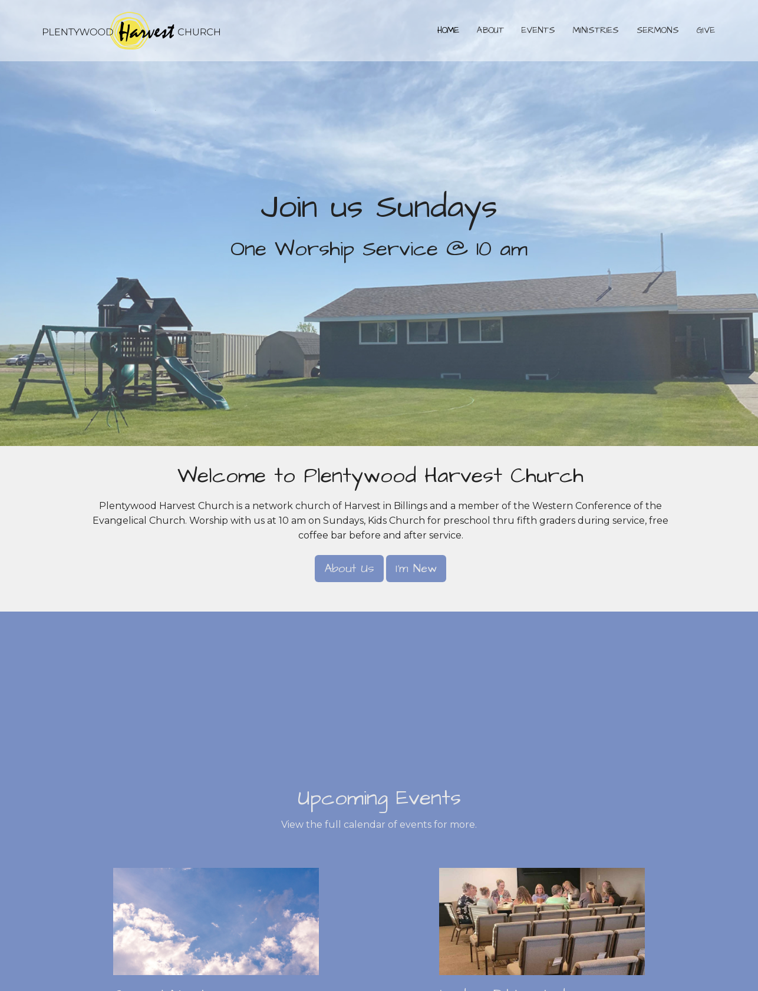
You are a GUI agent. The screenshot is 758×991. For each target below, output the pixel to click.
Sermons (658, 30)
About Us (349, 568)
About (490, 30)
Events (538, 30)
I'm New (416, 568)
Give (706, 30)
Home (448, 30)
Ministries (596, 30)
